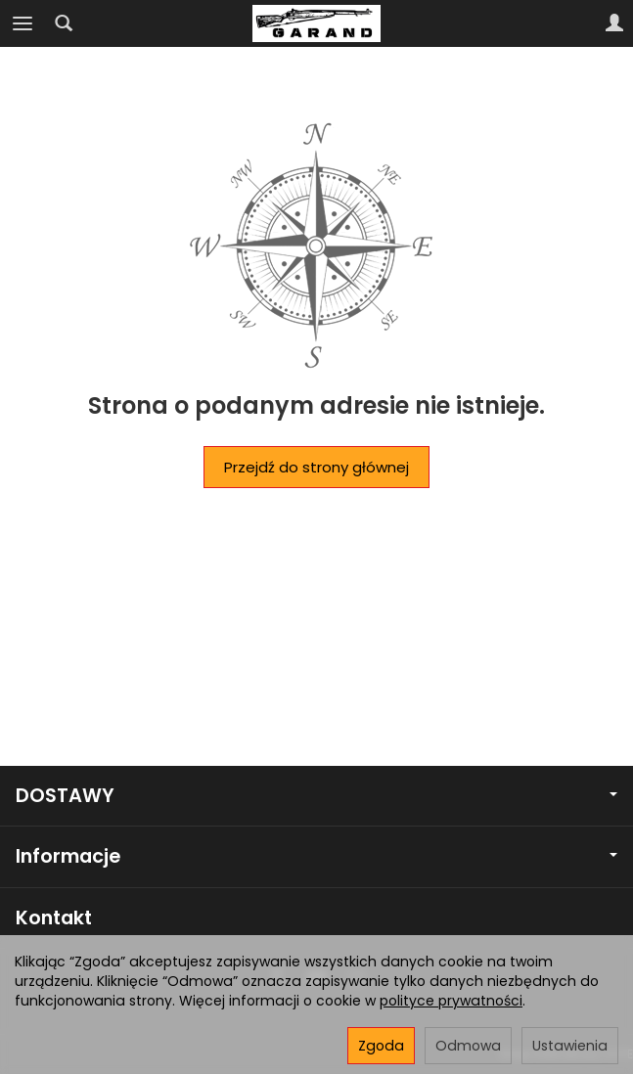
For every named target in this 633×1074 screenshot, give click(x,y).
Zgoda (381, 1045)
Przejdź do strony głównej (316, 467)
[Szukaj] (63, 23)
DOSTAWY (316, 796)
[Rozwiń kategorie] (22, 23)
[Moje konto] (614, 23)
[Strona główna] (316, 23)
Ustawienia (570, 1045)
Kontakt (54, 918)
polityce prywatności (451, 1000)
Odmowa (468, 1045)
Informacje (316, 856)
